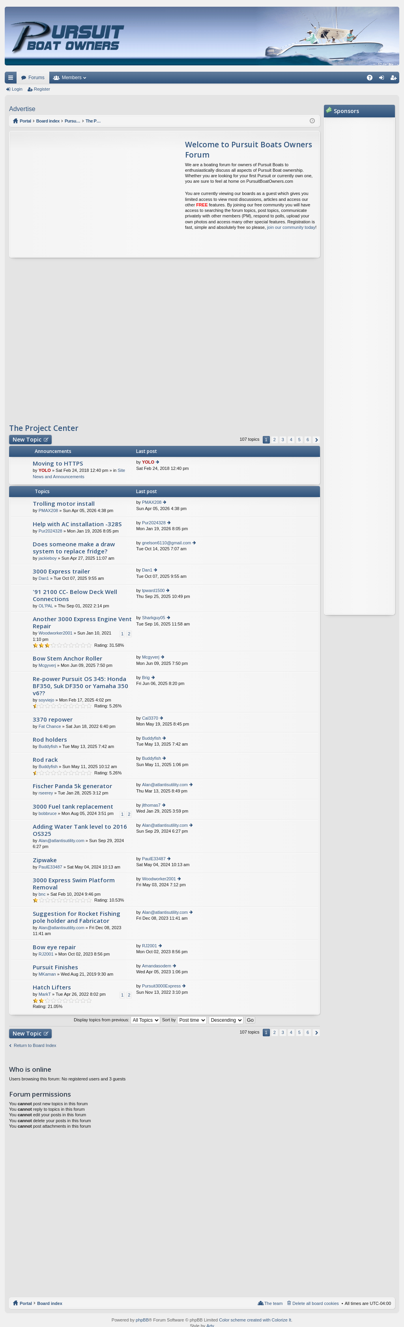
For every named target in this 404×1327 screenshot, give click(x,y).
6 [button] (308, 439)
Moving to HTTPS (58, 463)
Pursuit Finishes (55, 967)
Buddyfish (48, 746)
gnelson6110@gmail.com (166, 542)
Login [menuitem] (383, 79)
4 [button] (291, 439)
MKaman (47, 974)
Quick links (12, 79)
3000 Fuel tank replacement (73, 806)
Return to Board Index (35, 1045)
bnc (42, 894)
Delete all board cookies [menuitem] (315, 1303)
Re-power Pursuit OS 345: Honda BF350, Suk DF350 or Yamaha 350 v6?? (80, 686)
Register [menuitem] (395, 79)
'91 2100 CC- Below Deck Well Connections (75, 595)
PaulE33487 (50, 867)
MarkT (45, 994)
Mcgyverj (47, 665)
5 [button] (299, 439)
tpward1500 (153, 590)
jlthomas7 (151, 805)
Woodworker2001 (56, 633)
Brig (146, 677)
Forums (36, 77)
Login (17, 89)
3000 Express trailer (61, 571)
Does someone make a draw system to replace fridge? (74, 547)
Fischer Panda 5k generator (72, 786)
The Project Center (44, 428)
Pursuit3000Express (161, 986)
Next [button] (316, 440)
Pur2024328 (50, 531)
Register (42, 89)
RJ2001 (46, 954)
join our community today (291, 227)
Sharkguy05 (153, 617)
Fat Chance (50, 726)
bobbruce (48, 813)
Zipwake (45, 860)
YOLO (45, 470)
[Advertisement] (83, 194)
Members (72, 77)
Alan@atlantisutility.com (165, 784)
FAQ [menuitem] (372, 79)
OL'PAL (46, 605)
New (27, 439)
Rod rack (45, 759)
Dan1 (44, 578)
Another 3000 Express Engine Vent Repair (82, 622)
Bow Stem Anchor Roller (67, 658)
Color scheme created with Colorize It (255, 1320)
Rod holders (50, 739)
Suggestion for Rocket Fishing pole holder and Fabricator (76, 917)
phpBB (142, 1320)
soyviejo (46, 700)
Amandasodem (156, 965)
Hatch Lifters (52, 987)
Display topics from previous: (117, 1019)
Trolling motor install (64, 503)
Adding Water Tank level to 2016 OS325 (80, 830)
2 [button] (274, 439)
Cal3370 (150, 718)
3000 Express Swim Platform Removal (74, 883)
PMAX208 (48, 510)
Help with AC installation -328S (77, 524)
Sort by (184, 1019)
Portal (26, 121)
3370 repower (53, 719)
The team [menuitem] (273, 1303)
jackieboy (48, 558)
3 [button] (283, 439)
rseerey (46, 793)
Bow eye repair (54, 947)
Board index (49, 1303)
